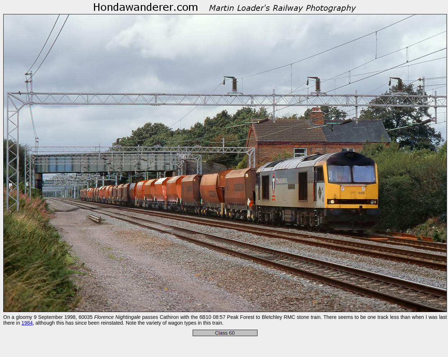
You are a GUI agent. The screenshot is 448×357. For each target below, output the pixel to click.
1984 (27, 323)
